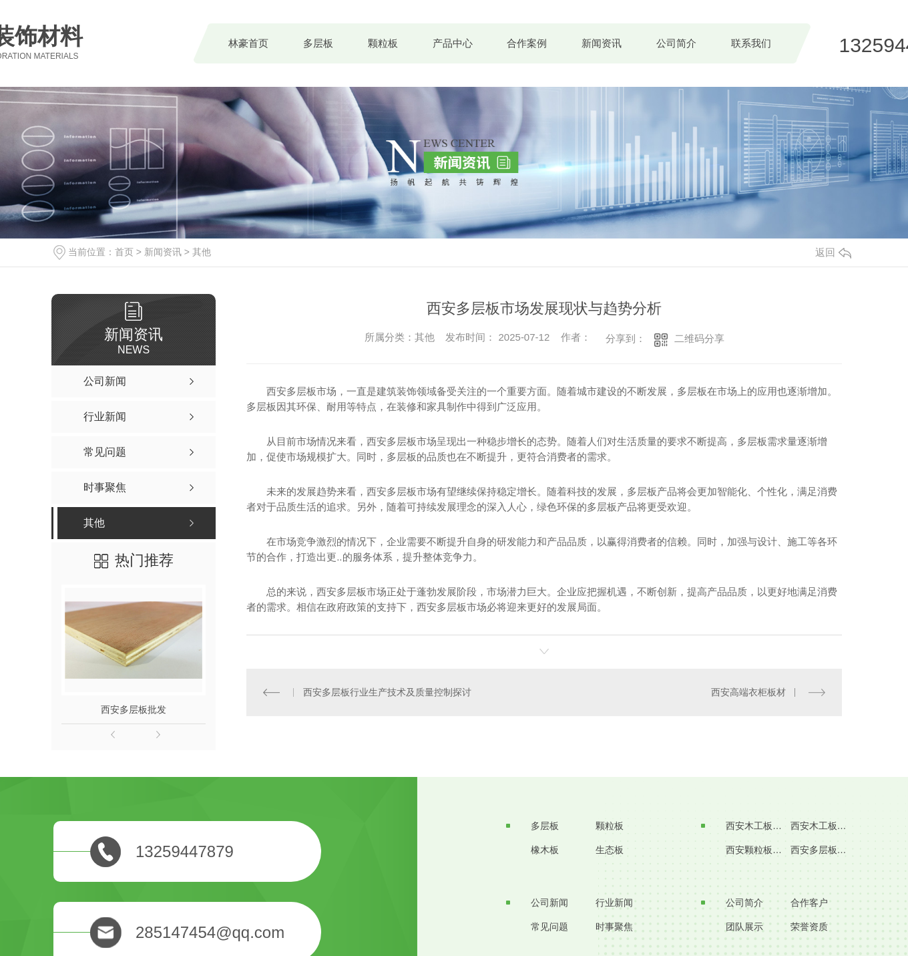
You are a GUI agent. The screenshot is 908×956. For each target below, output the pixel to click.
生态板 (610, 849)
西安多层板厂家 (823, 849)
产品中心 (453, 43)
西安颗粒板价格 (758, 849)
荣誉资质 (809, 926)
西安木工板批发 (823, 825)
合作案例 (527, 43)
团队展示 (744, 926)
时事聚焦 (614, 926)
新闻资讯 (602, 43)
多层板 (318, 43)
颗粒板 (383, 43)
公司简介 (676, 43)
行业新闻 (614, 902)
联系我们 (751, 43)
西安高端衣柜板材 (748, 692)
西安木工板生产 (758, 825)
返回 (833, 252)
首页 (124, 252)
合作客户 (809, 902)
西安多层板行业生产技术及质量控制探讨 (387, 692)
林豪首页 (248, 43)
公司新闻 (549, 902)
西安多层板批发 (133, 709)
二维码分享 (699, 338)
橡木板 (545, 849)
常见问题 (549, 926)
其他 (201, 252)
